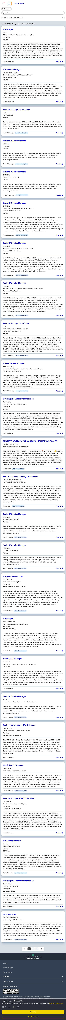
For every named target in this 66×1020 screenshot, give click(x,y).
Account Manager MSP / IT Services (18, 798)
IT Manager (8, 29)
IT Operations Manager (13, 576)
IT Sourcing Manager (12, 841)
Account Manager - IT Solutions (16, 110)
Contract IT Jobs (8, 968)
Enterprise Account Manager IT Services (20, 476)
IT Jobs (5, 963)
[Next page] (41, 948)
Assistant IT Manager (12, 659)
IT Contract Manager (12, 70)
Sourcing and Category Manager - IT (18, 399)
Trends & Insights (19, 3)
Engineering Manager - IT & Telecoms (19, 725)
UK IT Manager (9, 914)
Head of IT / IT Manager (13, 765)
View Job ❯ (59, 62)
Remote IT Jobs (7, 972)
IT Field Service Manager (13, 363)
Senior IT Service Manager (14, 141)
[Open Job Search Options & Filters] (3, 3)
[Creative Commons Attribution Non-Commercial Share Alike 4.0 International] (28, 990)
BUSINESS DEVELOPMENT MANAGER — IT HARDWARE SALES (30, 441)
